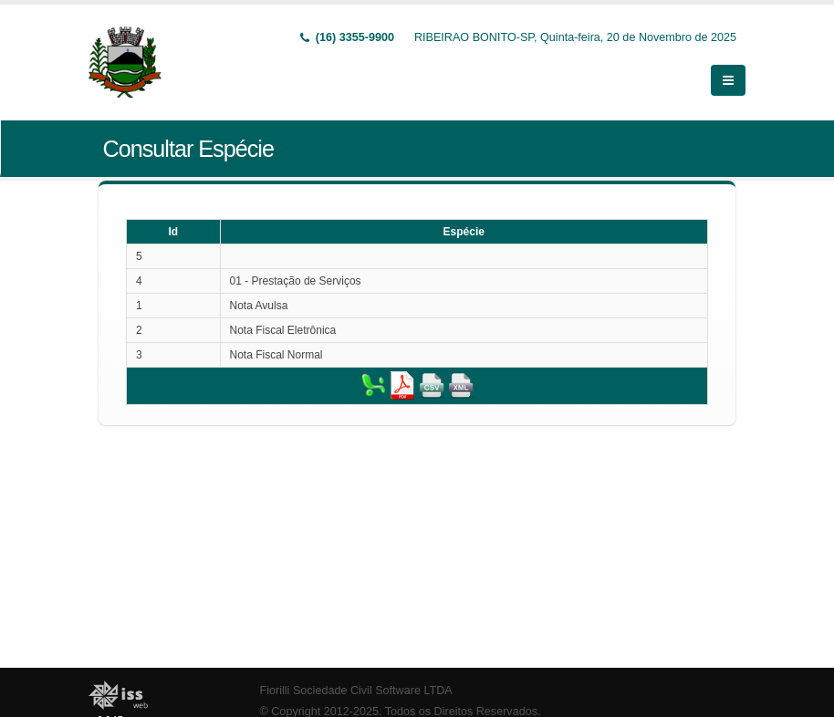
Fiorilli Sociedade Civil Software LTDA (356, 690)
